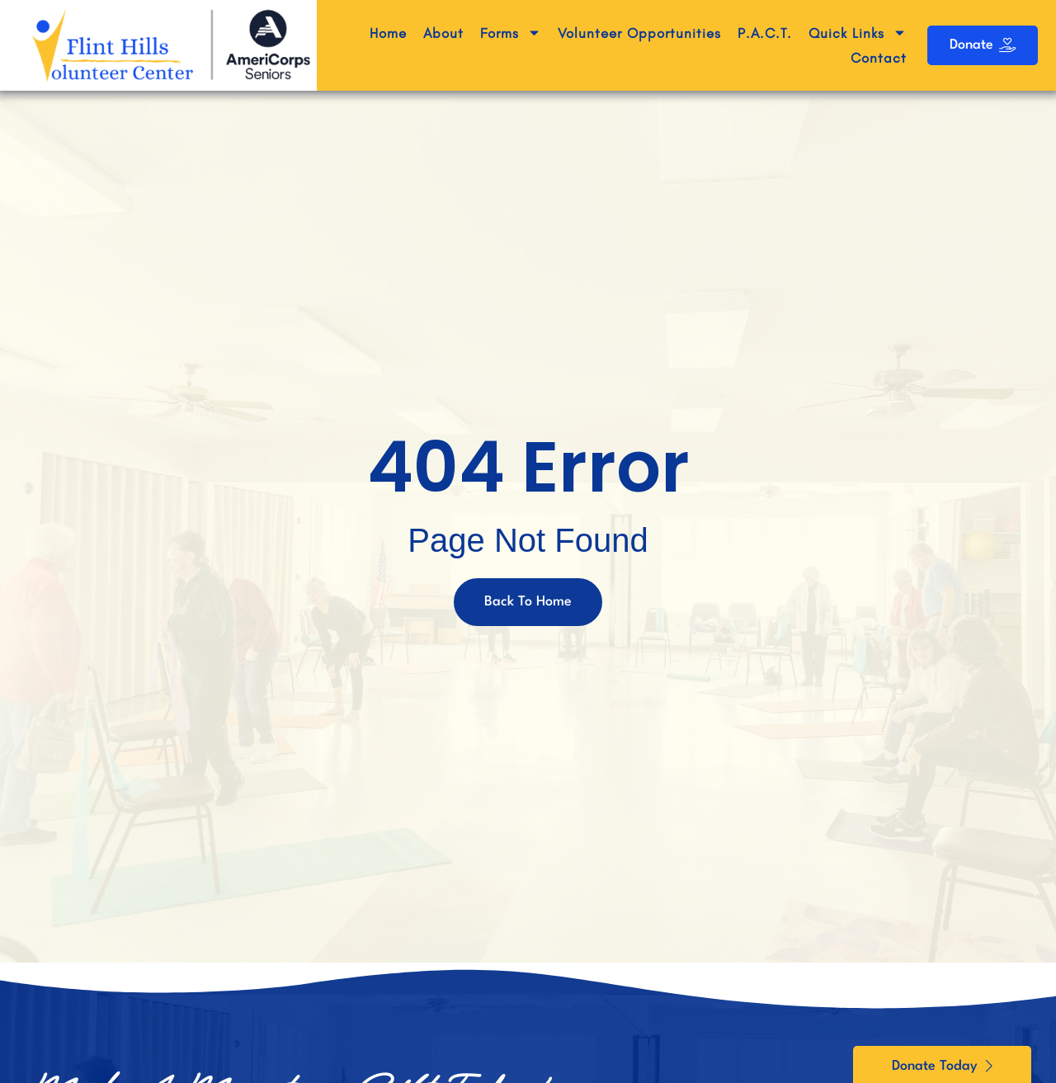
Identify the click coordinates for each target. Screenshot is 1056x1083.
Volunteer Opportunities (639, 33)
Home (388, 33)
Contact (879, 57)
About (443, 33)
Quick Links (857, 33)
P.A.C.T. (765, 33)
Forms (510, 33)
